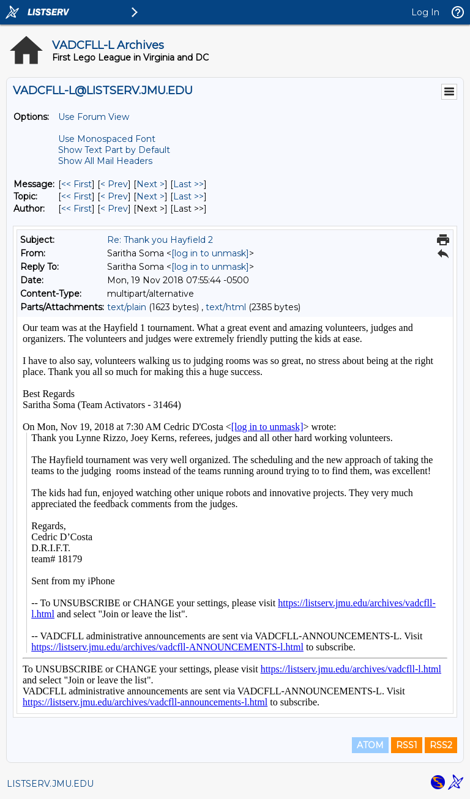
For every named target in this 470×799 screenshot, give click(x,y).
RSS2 (441, 745)
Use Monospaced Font (106, 138)
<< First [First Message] (76, 184)
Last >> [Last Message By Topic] (188, 196)
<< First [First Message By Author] (76, 208)
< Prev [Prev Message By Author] (114, 208)
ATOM (370, 745)
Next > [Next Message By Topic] (150, 196)
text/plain (126, 307)
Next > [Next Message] (150, 184)
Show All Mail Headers (105, 160)
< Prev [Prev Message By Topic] (114, 196)
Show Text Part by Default (114, 149)
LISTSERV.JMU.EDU (50, 783)
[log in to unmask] (210, 253)
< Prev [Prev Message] (114, 184)
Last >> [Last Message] (188, 184)
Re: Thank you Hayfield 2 (160, 239)
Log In (425, 12)
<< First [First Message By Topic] (76, 196)
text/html (226, 307)
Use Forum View (93, 116)
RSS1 (406, 745)
